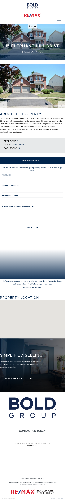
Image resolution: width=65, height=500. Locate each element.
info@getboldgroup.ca (37, 478)
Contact (53, 498)
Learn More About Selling (18, 378)
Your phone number (10, 196)
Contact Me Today (32, 288)
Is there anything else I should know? (18, 206)
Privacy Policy (59, 498)
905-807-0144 (25, 478)
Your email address (10, 185)
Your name (6, 175)
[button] (5, 86)
